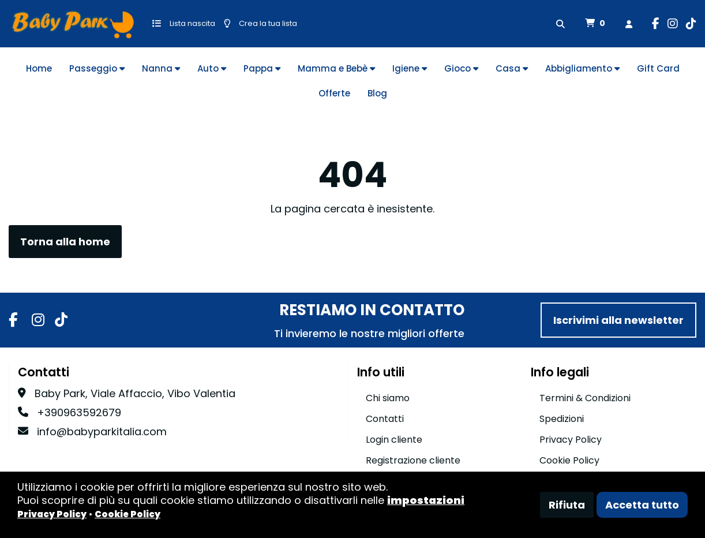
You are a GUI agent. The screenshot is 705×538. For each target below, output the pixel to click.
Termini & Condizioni (585, 398)
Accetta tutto (642, 505)
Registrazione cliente (413, 460)
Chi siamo (388, 398)
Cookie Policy (569, 460)
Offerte (334, 93)
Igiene (409, 68)
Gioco (461, 68)
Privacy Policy (570, 439)
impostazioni (425, 500)
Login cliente (394, 439)
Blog (377, 93)
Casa (512, 68)
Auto (211, 68)
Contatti (385, 418)
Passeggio (97, 68)
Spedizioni (561, 418)
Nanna (161, 68)
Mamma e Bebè (336, 68)
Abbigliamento (582, 68)
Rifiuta (567, 505)
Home (39, 68)
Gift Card (658, 68)
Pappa (261, 68)
